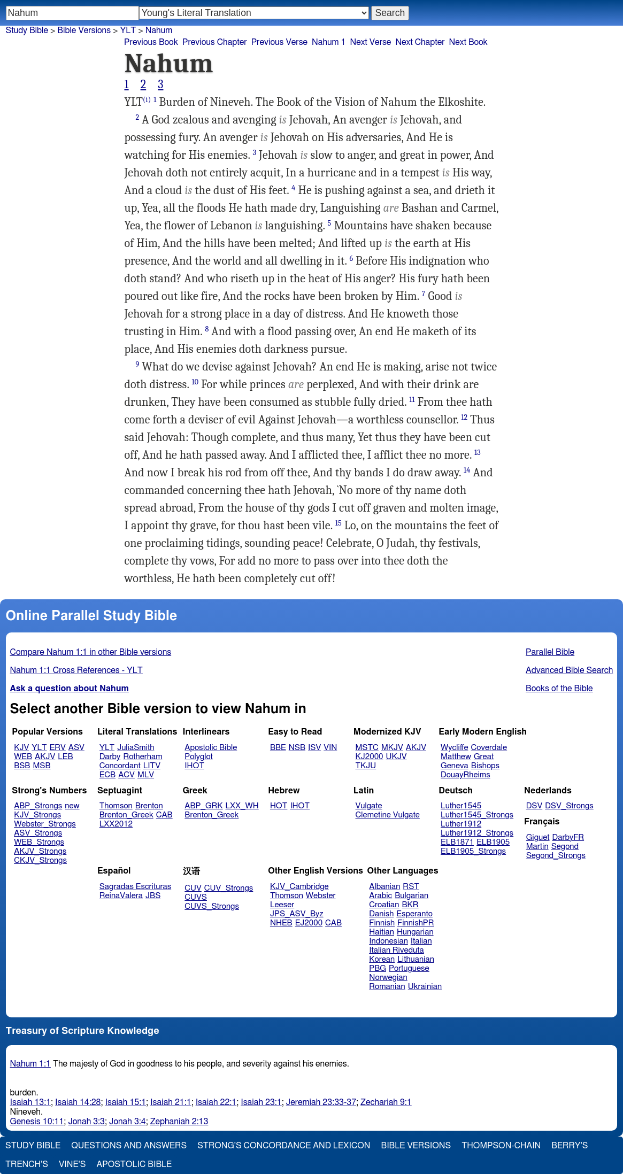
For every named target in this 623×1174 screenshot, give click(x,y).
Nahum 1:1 (30, 1064)
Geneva (454, 766)
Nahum (159, 30)
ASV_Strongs (38, 833)
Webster (321, 896)
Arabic (380, 896)
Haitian (381, 932)
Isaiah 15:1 (126, 1102)
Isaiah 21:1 (170, 1102)
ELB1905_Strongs (473, 851)
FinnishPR (415, 923)
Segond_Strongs (556, 856)
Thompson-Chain (501, 1145)
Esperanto (414, 914)
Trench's (26, 1164)
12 (464, 417)
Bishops (485, 766)
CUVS (195, 897)
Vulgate (369, 806)
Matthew (456, 757)
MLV (145, 775)
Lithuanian (415, 959)
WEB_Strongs (39, 842)
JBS (152, 896)
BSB (22, 766)
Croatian (384, 905)
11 (411, 399)
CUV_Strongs (228, 888)
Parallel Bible (550, 652)
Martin (537, 847)
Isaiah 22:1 (216, 1102)
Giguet (538, 837)
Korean (382, 959)
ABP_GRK (203, 806)
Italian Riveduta (396, 950)
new (72, 806)
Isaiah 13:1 (30, 1102)
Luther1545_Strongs (477, 815)
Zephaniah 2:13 (179, 1121)
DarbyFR (568, 837)
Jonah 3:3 (86, 1121)
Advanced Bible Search (569, 670)
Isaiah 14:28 (78, 1102)
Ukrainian (425, 987)
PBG (377, 968)
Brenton (149, 806)
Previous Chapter (214, 42)
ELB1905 (493, 842)
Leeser (282, 905)
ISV (314, 748)
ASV (76, 748)
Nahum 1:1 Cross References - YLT (76, 670)
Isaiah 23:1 (261, 1102)
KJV (21, 748)
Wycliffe (454, 748)
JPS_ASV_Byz (297, 914)
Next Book (468, 42)
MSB (41, 766)
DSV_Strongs (569, 806)
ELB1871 (457, 842)
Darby (110, 757)
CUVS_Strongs (211, 906)
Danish (381, 914)
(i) (147, 99)
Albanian (384, 887)
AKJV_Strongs (40, 851)
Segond (565, 847)
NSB (297, 748)
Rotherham (142, 757)
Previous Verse (279, 42)
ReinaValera (121, 896)
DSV (534, 806)
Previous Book (151, 42)
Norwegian (388, 978)
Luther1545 (461, 806)
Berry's (569, 1145)
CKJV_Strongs (40, 860)
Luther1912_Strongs (477, 833)
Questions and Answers (129, 1145)
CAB (164, 815)
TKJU (366, 766)
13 (477, 452)
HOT (278, 806)
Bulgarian (411, 896)
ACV (126, 775)
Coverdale (489, 748)
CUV (193, 888)
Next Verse (370, 42)
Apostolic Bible (134, 1164)
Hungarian (415, 932)
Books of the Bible (559, 688)
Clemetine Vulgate (388, 815)
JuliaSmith (135, 748)
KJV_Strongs (37, 815)
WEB (23, 757)
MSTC (367, 748)
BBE (278, 748)
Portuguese (409, 968)
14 (467, 470)
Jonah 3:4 (127, 1121)
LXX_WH (242, 806)
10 (194, 382)
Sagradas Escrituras (135, 887)
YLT (39, 748)
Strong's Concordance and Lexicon (283, 1145)
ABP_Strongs (38, 806)
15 (338, 523)
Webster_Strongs (45, 824)
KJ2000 (369, 757)
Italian (421, 941)
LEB (65, 757)
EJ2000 (308, 923)
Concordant (120, 766)
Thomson (116, 806)
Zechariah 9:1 (386, 1102)
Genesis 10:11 (37, 1121)
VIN (330, 748)
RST (411, 887)
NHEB (281, 923)
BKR (410, 905)
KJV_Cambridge (299, 887)
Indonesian (388, 941)
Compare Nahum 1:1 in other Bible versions (91, 652)
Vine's (72, 1164)
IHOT (194, 766)
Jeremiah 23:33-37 (321, 1102)
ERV (58, 748)
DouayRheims (465, 775)
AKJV (45, 757)
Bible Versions (84, 30)
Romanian (387, 987)
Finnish (382, 923)
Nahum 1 (328, 42)
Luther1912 (461, 824)
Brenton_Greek (126, 815)
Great (484, 757)
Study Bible (27, 30)
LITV (151, 766)
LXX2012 (116, 824)
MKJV (392, 748)
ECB (107, 775)
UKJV (396, 757)
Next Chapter (419, 42)
